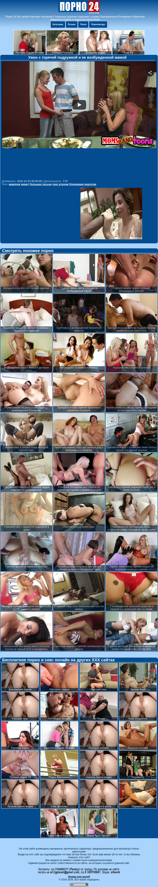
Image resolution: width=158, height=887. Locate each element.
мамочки (14, 184)
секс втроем (60, 184)
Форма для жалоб (79, 876)
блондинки (76, 184)
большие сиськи (41, 184)
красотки (90, 184)
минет (25, 184)
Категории (58, 24)
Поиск (83, 24)
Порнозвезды (98, 24)
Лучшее (72, 24)
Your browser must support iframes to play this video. (79, 119)
